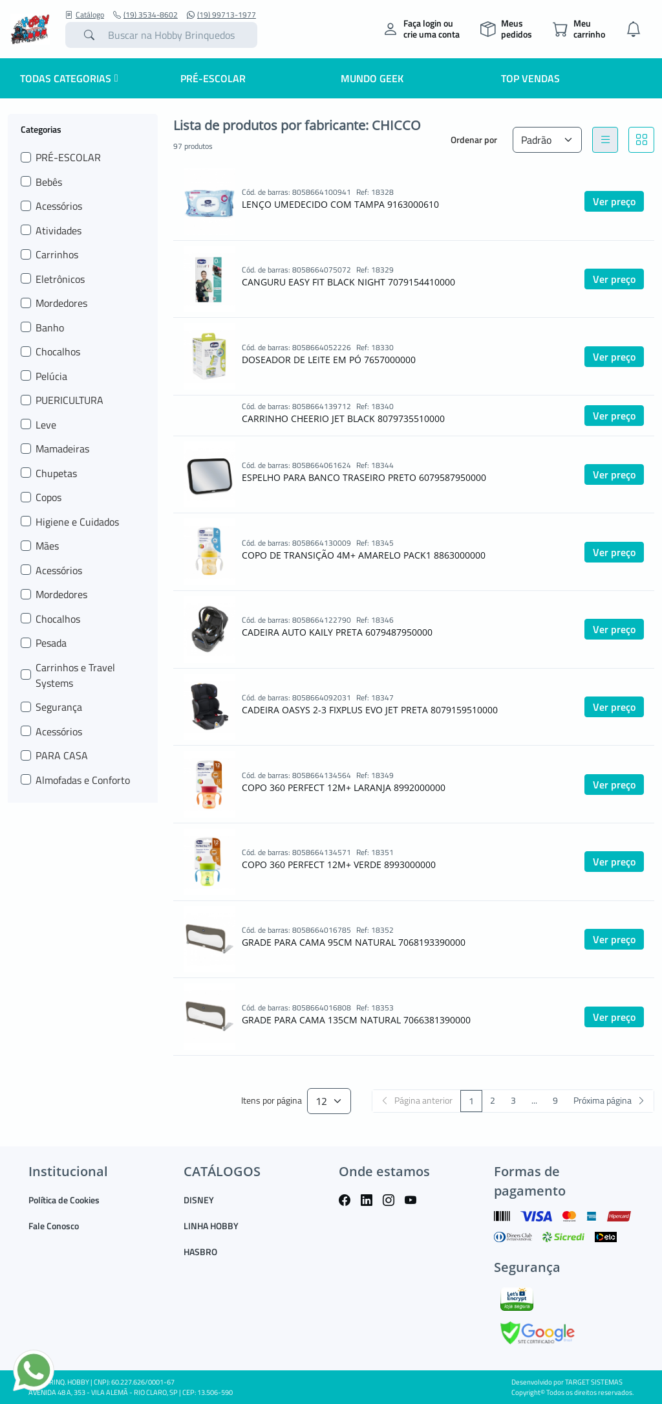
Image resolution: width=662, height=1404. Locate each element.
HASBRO (200, 1251)
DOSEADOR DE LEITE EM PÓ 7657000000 (329, 359)
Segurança (59, 707)
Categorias (41, 128)
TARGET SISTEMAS (594, 1382)
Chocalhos (58, 351)
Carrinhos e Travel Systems (75, 675)
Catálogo (84, 14)
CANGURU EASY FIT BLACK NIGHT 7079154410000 (348, 282)
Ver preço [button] (614, 201)
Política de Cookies (64, 1200)
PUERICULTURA (69, 400)
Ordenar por (474, 139)
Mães (47, 545)
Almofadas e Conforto (83, 780)
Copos (48, 497)
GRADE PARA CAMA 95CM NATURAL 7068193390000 (353, 942)
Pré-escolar (213, 78)
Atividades (58, 230)
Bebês (49, 182)
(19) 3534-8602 (145, 14)
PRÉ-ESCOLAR (68, 157)
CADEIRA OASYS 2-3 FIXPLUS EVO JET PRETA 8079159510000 (370, 710)
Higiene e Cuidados (77, 521)
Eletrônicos (60, 279)
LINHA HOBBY (211, 1225)
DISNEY (199, 1200)
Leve (46, 424)
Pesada (51, 643)
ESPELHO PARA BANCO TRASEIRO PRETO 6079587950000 (364, 477)
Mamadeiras (62, 448)
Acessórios (59, 206)
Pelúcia (51, 376)
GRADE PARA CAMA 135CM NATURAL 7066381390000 (356, 1020)
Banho (50, 327)
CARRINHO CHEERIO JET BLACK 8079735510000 (343, 418)
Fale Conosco (53, 1225)
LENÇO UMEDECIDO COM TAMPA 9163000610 (340, 204)
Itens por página (271, 1100)
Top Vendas (530, 78)
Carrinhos (57, 254)
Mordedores (61, 303)
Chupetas (56, 473)
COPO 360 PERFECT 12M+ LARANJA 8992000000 (343, 787)
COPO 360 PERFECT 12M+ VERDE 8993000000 (339, 864)
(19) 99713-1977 (221, 14)
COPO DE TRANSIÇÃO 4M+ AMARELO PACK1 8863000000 (364, 555)
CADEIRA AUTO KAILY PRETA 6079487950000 (337, 632)
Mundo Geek (372, 78)
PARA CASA (62, 755)
